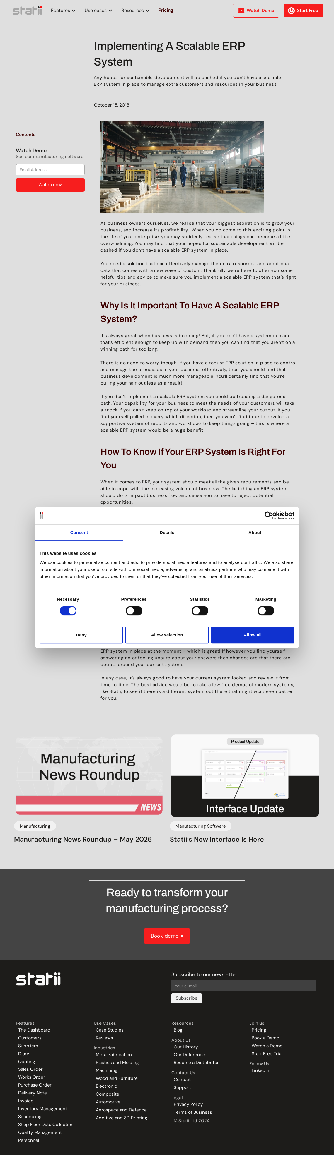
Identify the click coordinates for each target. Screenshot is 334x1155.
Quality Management (40, 1132)
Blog (178, 1030)
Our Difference (189, 1055)
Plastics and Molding (117, 1062)
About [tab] (254, 532)
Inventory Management (42, 1109)
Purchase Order (35, 1085)
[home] (28, 10)
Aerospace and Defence (121, 1110)
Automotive (108, 1102)
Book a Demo (265, 1038)
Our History (186, 1047)
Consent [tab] (79, 532)
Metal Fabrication (114, 1055)
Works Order (31, 1077)
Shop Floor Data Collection (46, 1125)
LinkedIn (260, 1070)
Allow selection (167, 634)
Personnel (28, 1140)
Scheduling (30, 1117)
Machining (106, 1070)
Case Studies (110, 1030)
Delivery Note (32, 1093)
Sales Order (30, 1069)
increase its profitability (160, 230)
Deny (81, 634)
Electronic (106, 1086)
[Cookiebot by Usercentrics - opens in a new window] (268, 515)
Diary (23, 1054)
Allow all (253, 634)
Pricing (259, 1030)
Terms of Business (193, 1112)
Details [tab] (167, 532)
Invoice (25, 1101)
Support (182, 1087)
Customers (30, 1038)
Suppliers (28, 1046)
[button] (62, 10)
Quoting (26, 1062)
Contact (182, 1079)
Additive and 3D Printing (121, 1118)
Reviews (104, 1038)
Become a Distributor (196, 1062)
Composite (107, 1094)
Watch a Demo (267, 1046)
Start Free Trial (267, 1054)
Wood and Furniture (117, 1078)
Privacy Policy (188, 1104)
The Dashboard (34, 1030)
